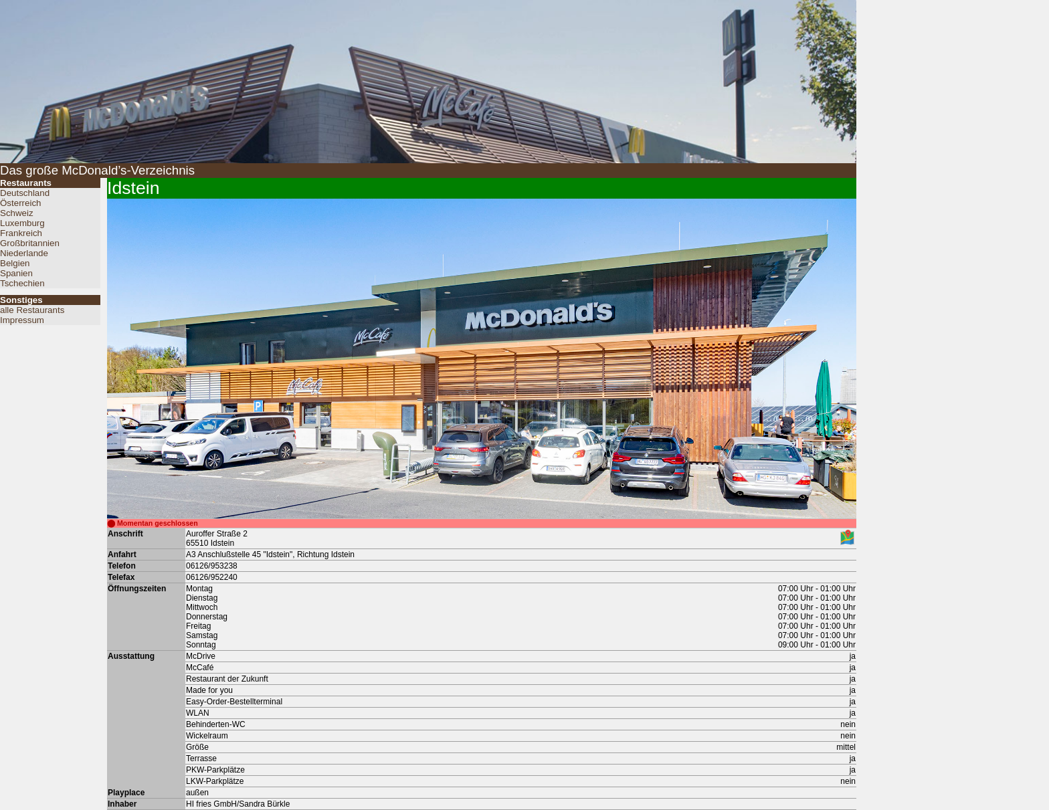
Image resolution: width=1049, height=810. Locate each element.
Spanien (16, 273)
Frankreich (21, 233)
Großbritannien (30, 243)
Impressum (22, 320)
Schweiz (16, 213)
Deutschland (25, 193)
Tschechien (22, 283)
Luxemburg (22, 223)
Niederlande (24, 253)
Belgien (14, 263)
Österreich (20, 203)
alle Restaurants (32, 310)
